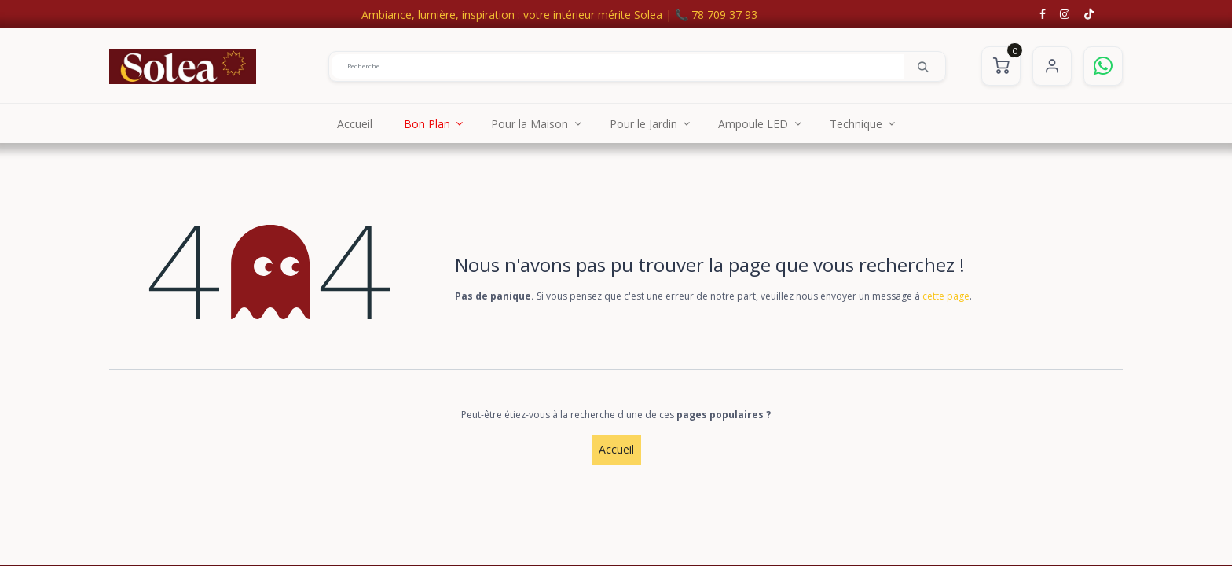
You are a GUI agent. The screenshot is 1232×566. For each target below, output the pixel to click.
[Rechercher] (923, 66)
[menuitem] (355, 123)
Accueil (616, 449)
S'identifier (1052, 66)
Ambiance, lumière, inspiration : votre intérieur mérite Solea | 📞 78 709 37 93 (559, 14)
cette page (946, 296)
